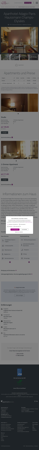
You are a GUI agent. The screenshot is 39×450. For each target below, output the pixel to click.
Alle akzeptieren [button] (15, 229)
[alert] (19, 225)
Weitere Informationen (28, 222)
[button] (19, 232)
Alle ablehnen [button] (24, 229)
